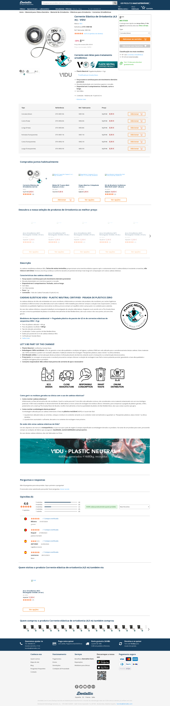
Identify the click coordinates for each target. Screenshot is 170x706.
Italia (93, 697)
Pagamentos (57, 659)
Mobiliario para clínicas (82, 665)
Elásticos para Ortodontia (80, 12)
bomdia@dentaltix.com (32, 648)
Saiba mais (26, 338)
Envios (55, 662)
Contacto (34, 672)
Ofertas (68, 9)
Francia (88, 697)
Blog (80, 9)
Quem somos (35, 659)
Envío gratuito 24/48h (100, 641)
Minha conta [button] (123, 9)
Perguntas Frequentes (38, 669)
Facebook (77, 687)
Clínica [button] (23, 9)
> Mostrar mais (81, 99)
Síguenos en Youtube (85, 687)
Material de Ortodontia (60, 12)
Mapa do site (35, 662)
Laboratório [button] (45, 9)
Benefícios (84, 659)
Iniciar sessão (64, 489)
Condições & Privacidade (61, 669)
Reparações (79, 662)
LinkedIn (89, 687)
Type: (121, 29)
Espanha (78, 697)
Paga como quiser (66, 641)
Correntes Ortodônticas (101, 12)
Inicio (21, 12)
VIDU (80, 24)
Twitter (81, 687)
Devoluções (56, 665)
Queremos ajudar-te (34, 641)
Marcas (75, 9)
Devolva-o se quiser (132, 641)
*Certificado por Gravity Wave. (88, 75)
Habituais (135, 9)
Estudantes (60, 9)
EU (83, 697)
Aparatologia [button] (33, 9)
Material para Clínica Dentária (37, 12)
